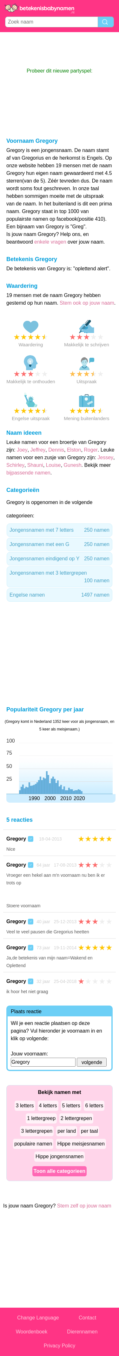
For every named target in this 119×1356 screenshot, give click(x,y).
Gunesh (73, 465)
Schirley (15, 465)
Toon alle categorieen (59, 1171)
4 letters (48, 1105)
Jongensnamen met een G (59, 544)
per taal (89, 1131)
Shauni (35, 465)
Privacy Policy (60, 1345)
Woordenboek (31, 1331)
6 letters (94, 1105)
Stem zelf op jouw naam (84, 1205)
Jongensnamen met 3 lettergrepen (59, 577)
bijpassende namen (28, 472)
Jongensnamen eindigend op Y (59, 559)
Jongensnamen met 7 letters (59, 530)
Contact (87, 1317)
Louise (53, 465)
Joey (22, 450)
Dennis (56, 450)
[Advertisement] (59, 49)
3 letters (25, 1105)
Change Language (38, 1317)
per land (66, 1131)
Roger (91, 450)
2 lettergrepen (76, 1118)
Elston (74, 450)
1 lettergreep (41, 1118)
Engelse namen (59, 595)
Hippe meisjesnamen (80, 1143)
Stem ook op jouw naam (87, 303)
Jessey (105, 457)
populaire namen (33, 1143)
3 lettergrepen (37, 1131)
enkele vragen (50, 242)
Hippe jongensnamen (59, 1156)
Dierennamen (82, 1331)
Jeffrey (38, 450)
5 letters (71, 1105)
